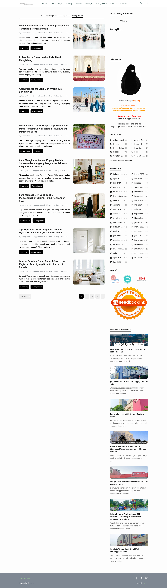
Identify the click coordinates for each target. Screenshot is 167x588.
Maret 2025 (139, 227)
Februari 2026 (118, 253)
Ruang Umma (101, 3)
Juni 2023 (117, 183)
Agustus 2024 (118, 213)
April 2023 (117, 178)
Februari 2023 (118, 174)
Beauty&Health (118, 148)
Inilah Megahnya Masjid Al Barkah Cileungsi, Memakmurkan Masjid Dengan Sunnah (128, 449)
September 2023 (139, 187)
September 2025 (139, 240)
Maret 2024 (139, 200)
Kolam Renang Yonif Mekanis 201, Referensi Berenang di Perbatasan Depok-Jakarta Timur (125, 516)
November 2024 (139, 218)
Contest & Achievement (120, 3)
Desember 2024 (118, 222)
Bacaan (116, 144)
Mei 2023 (138, 178)
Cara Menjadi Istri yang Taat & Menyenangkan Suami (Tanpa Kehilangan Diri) (42, 197)
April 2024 (117, 205)
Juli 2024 (137, 209)
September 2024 (139, 213)
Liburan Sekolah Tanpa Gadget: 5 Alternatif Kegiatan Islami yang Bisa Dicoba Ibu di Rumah (43, 264)
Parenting (24, 48)
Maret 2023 (139, 174)
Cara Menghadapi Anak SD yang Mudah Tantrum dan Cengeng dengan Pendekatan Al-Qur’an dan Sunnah (43, 163)
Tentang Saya (56, 3)
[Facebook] (136, 579)
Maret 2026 (139, 253)
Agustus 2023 (118, 187)
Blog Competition (139, 148)
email (143, 126)
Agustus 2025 (118, 240)
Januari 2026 (139, 249)
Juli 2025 (137, 235)
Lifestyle (88, 3)
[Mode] (140, 3)
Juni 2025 (117, 235)
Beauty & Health (139, 144)
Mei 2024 (138, 205)
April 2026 (117, 257)
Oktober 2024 (118, 218)
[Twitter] (141, 579)
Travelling (38, 151)
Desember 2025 (118, 249)
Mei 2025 (138, 231)
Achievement (118, 140)
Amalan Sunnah (139, 140)
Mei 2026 (138, 257)
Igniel (146, 583)
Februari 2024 (118, 200)
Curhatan (23, 80)
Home (44, 3)
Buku (136, 152)
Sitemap (68, 3)
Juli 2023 (137, 183)
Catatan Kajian (118, 156)
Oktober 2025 (118, 244)
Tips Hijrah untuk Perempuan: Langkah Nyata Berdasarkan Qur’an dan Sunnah (41, 231)
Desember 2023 (118, 196)
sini (123, 124)
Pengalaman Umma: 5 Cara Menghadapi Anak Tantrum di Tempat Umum (44, 27)
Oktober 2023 (118, 191)
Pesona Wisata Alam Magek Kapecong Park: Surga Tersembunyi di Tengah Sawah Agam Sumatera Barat (43, 128)
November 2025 (139, 244)
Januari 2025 (139, 222)
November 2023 (139, 191)
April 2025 (117, 231)
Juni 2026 (117, 262)
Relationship (25, 221)
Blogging (116, 152)
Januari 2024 (139, 196)
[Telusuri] (147, 3)
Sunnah (79, 3)
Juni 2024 (117, 209)
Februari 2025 (118, 227)
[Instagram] (146, 579)
